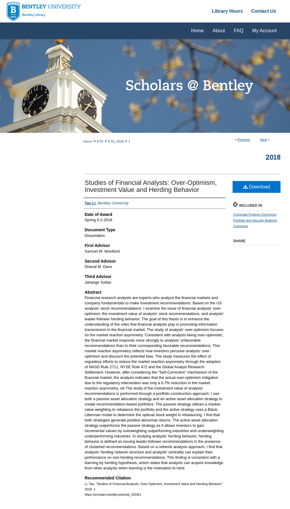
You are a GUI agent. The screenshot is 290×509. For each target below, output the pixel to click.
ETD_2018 (116, 141)
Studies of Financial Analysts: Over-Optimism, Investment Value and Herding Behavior (151, 186)
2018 (273, 157)
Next (263, 139)
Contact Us (263, 11)
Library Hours (227, 11)
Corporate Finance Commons (254, 214)
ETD (100, 141)
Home (87, 141)
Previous (243, 139)
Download (256, 186)
